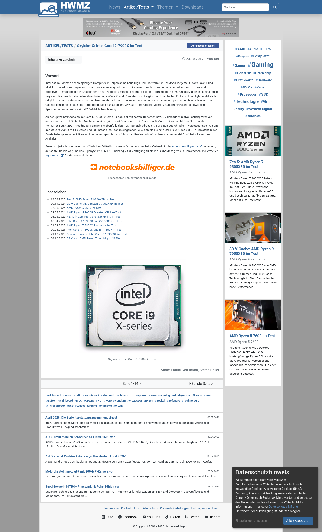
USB (70, 405)
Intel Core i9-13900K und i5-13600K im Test (94, 221)
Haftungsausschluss (204, 508)
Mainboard (65, 400)
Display (242, 56)
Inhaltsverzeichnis (62, 60)
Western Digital (259, 109)
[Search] (245, 7)
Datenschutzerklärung (283, 506)
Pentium (119, 400)
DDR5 (265, 49)
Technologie (190, 400)
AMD (66, 395)
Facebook (128, 517)
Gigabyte (177, 395)
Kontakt (126, 508)
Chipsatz (123, 395)
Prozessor (134, 400)
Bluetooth (108, 395)
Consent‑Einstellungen (174, 508)
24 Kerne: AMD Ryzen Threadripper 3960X (93, 238)
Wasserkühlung (86, 405)
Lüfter (51, 400)
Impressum (111, 508)
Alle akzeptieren (298, 521)
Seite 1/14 (131, 384)
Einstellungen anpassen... (252, 520)
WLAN (118, 405)
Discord (213, 517)
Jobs (136, 508)
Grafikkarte (194, 395)
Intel (207, 395)
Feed (107, 517)
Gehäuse (243, 73)
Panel (259, 87)
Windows (105, 405)
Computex (138, 395)
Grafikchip (262, 73)
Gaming (164, 395)
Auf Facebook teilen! (203, 45)
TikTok (172, 517)
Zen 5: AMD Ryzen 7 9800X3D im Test (91, 199)
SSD (263, 94)
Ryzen (148, 400)
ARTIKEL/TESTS (59, 46)
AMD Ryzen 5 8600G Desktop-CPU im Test (94, 212)
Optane (88, 400)
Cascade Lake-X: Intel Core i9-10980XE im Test (97, 234)
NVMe (246, 87)
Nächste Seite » (201, 384)
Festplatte (260, 56)
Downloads (193, 7)
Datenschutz (150, 508)
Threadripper (55, 405)
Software (173, 400)
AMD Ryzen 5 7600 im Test (84, 208)
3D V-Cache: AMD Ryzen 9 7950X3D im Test (95, 203)
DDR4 (152, 395)
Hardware (264, 80)
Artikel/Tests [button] (137, 7)
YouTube (151, 517)
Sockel (160, 400)
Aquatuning (52, 155)
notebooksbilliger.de (185, 146)
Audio (76, 395)
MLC (78, 400)
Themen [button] (165, 7)
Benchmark (91, 395)
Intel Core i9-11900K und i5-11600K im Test (94, 229)
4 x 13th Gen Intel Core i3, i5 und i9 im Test (94, 216)
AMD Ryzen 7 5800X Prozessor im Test (92, 225)
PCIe (108, 400)
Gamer (239, 65)
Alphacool (53, 395)
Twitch (192, 517)
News (115, 7)
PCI (99, 400)
